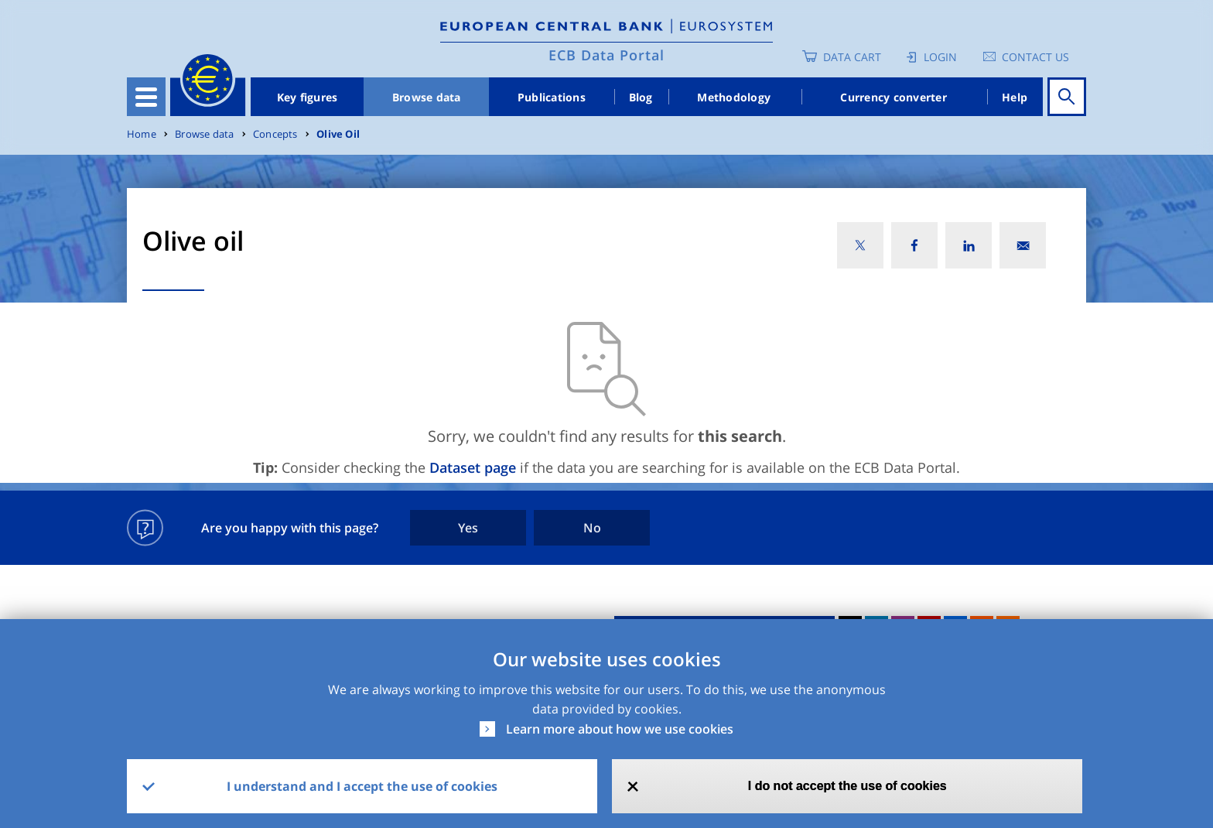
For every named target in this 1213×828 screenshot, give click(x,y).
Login (940, 57)
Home (141, 134)
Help (1014, 97)
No (592, 527)
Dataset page (472, 467)
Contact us (1035, 57)
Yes (468, 527)
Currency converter (893, 97)
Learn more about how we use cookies (619, 728)
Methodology (734, 97)
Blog (641, 97)
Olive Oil (338, 134)
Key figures (307, 97)
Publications (552, 97)
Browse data (426, 97)
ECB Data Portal (606, 55)
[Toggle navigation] (146, 96)
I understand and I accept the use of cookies (362, 786)
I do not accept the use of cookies (847, 785)
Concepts (275, 134)
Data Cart (852, 57)
